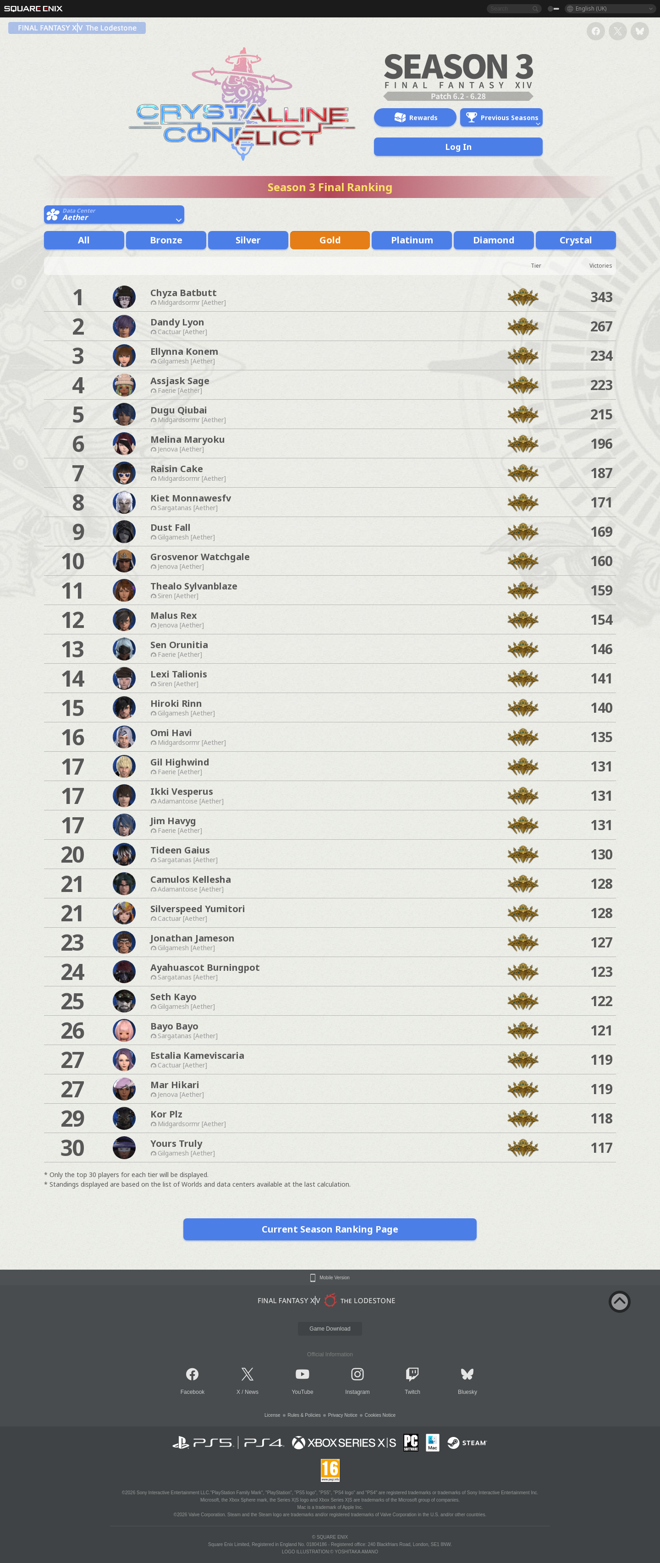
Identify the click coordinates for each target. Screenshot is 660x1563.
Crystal (576, 240)
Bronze (166, 240)
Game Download (329, 1329)
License (272, 1415)
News (251, 1392)
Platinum (412, 240)
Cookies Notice (380, 1415)
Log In (458, 146)
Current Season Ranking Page (330, 1229)
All (84, 240)
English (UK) (591, 8)
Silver (248, 240)
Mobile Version (334, 1278)
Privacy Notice (343, 1415)
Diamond (494, 240)
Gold (330, 240)
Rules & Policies (304, 1415)
